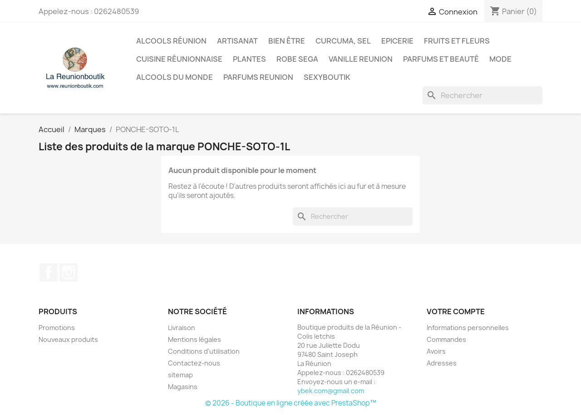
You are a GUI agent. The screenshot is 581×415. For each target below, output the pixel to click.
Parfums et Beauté (441, 59)
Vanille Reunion (361, 59)
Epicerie (397, 41)
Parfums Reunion (258, 77)
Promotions (57, 327)
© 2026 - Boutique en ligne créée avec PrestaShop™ (290, 403)
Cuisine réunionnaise (179, 59)
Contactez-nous (194, 363)
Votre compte (456, 311)
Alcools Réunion (171, 41)
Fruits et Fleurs (457, 41)
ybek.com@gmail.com (330, 390)
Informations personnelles (468, 327)
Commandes (446, 339)
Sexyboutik (327, 77)
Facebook (48, 272)
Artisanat (237, 41)
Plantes (249, 59)
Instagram (68, 272)
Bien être (286, 41)
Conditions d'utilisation (204, 351)
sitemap (180, 375)
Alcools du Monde (174, 77)
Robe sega (297, 59)
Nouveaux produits (68, 339)
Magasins (182, 386)
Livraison (181, 327)
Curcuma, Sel (343, 41)
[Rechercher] (482, 95)
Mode (500, 59)
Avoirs (436, 351)
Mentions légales (194, 339)
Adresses (442, 363)
